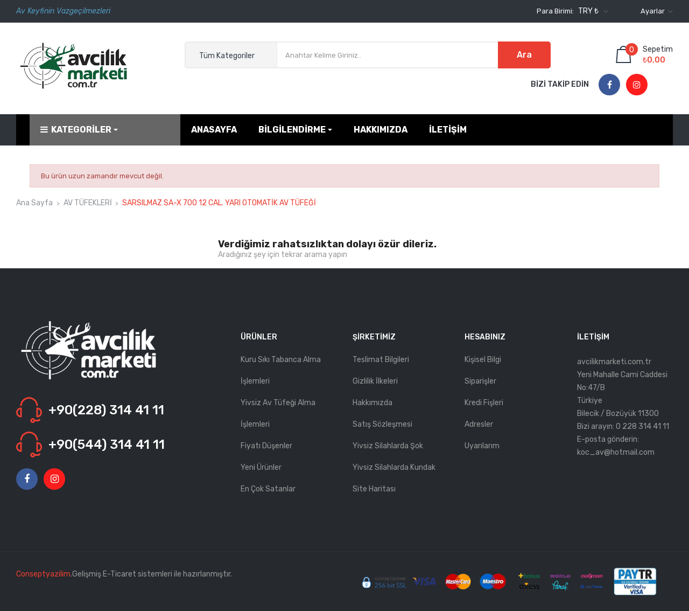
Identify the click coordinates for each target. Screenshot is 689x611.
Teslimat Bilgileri (381, 359)
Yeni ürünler (261, 467)
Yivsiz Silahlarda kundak (394, 467)
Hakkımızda (372, 402)
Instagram (637, 85)
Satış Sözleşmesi (382, 424)
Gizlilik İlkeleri (375, 381)
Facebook (609, 85)
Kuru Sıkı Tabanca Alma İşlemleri (281, 370)
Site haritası (374, 489)
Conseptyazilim (43, 574)
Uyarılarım (482, 445)
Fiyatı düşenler (266, 445)
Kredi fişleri (484, 402)
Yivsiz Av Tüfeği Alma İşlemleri (278, 413)
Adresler (479, 424)
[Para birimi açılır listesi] (591, 11)
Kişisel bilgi (483, 359)
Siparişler (480, 381)
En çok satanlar (268, 489)
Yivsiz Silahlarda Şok (388, 445)
